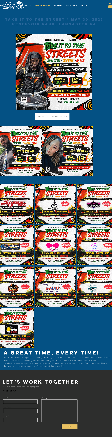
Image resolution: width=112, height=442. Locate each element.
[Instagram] (14, 390)
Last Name (7, 407)
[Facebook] (4, 390)
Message (45, 397)
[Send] (69, 426)
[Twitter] (7, 390)
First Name (7, 397)
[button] (110, 5)
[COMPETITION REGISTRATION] (52, 116)
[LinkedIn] (11, 390)
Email (5, 416)
